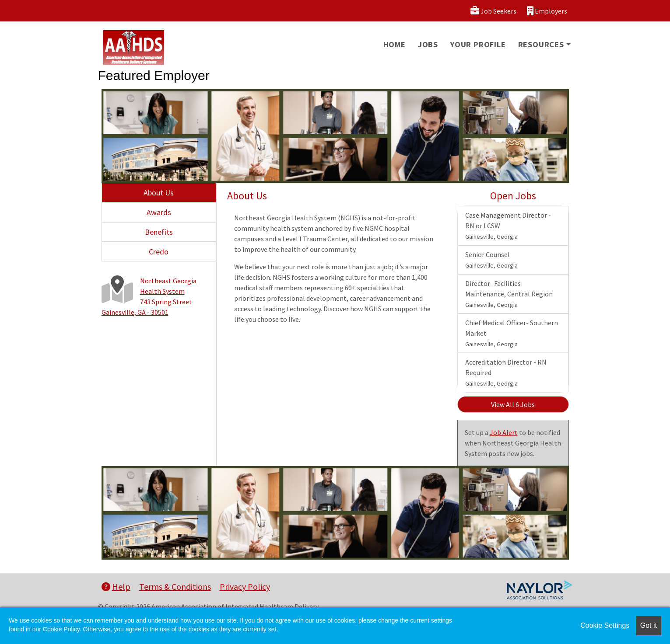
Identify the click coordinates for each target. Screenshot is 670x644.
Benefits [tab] (159, 232)
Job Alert (504, 432)
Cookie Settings (604, 625)
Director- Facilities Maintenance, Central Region (509, 294)
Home (394, 44)
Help (116, 586)
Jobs (428, 44)
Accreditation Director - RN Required (506, 372)
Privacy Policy (245, 586)
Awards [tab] (159, 212)
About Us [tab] (159, 193)
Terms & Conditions (175, 586)
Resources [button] (541, 44)
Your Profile (478, 44)
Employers (547, 10)
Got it (648, 625)
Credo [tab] (158, 252)
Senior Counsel (491, 259)
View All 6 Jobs (513, 404)
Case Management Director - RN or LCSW (508, 225)
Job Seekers (493, 10)
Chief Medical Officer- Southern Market (511, 333)
